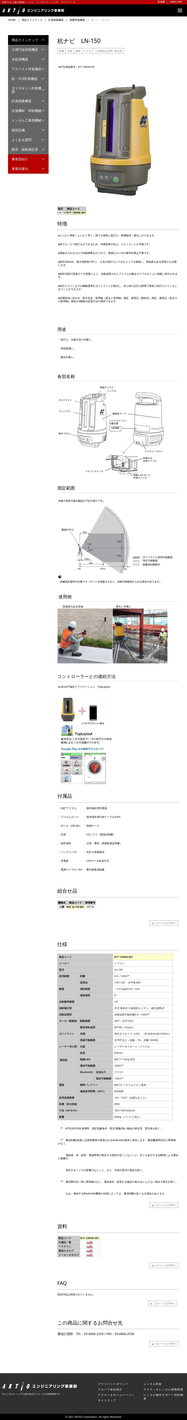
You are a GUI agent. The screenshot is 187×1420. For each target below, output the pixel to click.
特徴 (61, 51)
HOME (12, 20)
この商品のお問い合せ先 (108, 51)
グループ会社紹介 (110, 1389)
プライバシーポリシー (113, 1384)
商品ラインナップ (32, 20)
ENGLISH (176, 2)
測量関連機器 (77, 20)
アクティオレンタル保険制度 (163, 1389)
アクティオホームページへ (116, 1395)
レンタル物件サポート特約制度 (163, 1396)
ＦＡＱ (87, 51)
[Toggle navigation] (180, 10)
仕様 (69, 51)
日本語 (161, 2)
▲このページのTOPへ (164, 923)
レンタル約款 (153, 1384)
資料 (78, 51)
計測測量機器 (56, 20)
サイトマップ (107, 1400)
